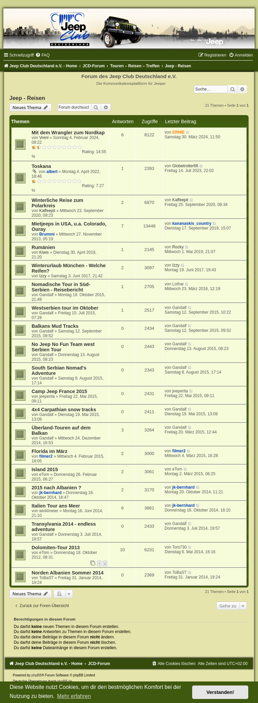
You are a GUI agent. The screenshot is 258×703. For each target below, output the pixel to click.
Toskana (41, 166)
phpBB (37, 675)
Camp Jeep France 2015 (59, 391)
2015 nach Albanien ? (56, 487)
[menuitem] (42, 55)
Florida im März (49, 451)
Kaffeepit (47, 210)
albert (51, 171)
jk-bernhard (50, 492)
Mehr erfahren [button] (74, 696)
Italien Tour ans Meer (56, 505)
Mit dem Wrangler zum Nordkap (68, 132)
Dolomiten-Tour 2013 (56, 547)
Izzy (43, 276)
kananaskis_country (191, 223)
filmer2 (46, 456)
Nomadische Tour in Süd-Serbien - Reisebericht (61, 287)
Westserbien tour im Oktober (65, 308)
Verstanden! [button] (220, 692)
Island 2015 (45, 469)
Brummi (47, 234)
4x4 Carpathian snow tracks (64, 409)
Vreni (44, 137)
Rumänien (43, 247)
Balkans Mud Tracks (55, 326)
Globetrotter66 (185, 166)
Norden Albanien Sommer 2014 (67, 572)
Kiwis (44, 252)
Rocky (178, 247)
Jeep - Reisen (27, 98)
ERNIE (178, 132)
